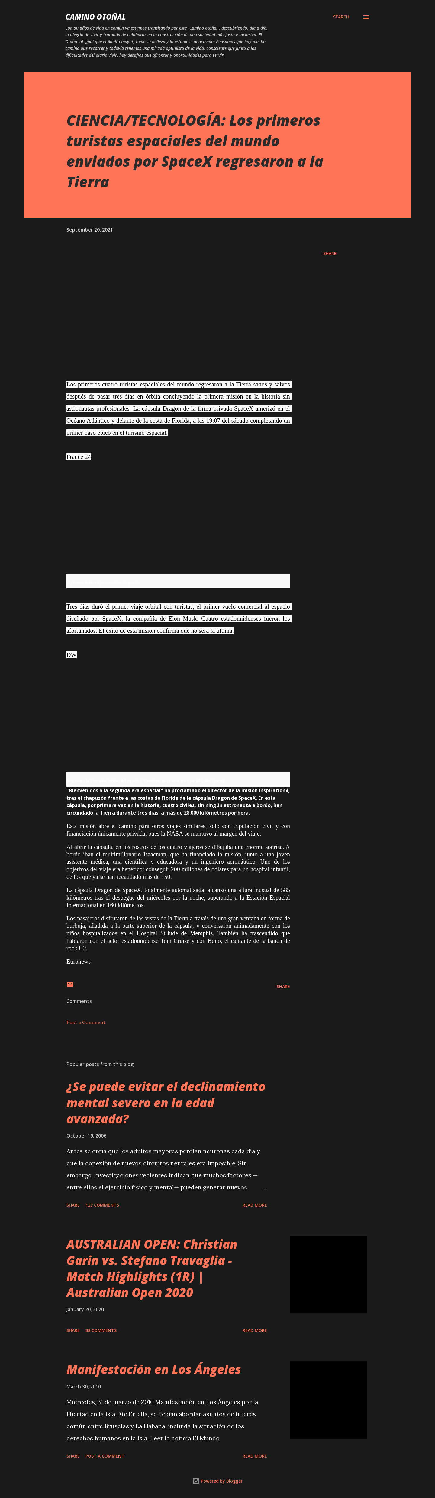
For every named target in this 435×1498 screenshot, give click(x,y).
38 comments (101, 1330)
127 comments (102, 1205)
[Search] (341, 17)
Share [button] (330, 253)
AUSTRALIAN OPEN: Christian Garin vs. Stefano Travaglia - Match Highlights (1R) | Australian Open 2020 (151, 1268)
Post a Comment (85, 1022)
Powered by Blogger (217, 1481)
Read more (255, 1205)
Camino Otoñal (95, 17)
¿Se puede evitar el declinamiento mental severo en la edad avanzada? (166, 1102)
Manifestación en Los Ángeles (153, 1369)
